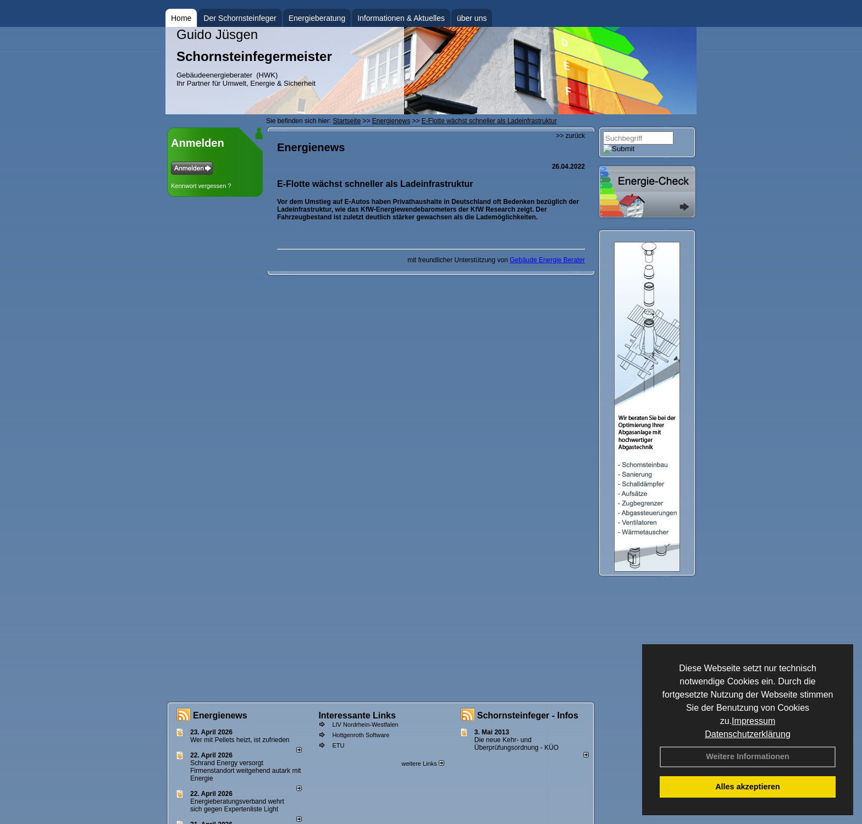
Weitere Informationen (747, 756)
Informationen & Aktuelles (401, 18)
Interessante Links (357, 715)
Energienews (220, 715)
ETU (338, 745)
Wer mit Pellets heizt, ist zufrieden (240, 740)
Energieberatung (317, 18)
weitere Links (422, 763)
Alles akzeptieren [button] (747, 786)
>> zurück (570, 136)
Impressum (753, 721)
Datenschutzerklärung (748, 734)
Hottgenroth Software (360, 735)
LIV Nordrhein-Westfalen (365, 724)
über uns (472, 18)
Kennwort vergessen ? (201, 186)
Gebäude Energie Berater (547, 260)
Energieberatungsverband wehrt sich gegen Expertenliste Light (237, 805)
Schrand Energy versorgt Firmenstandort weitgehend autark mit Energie (245, 770)
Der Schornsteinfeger (239, 18)
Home (181, 18)
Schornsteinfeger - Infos (527, 715)
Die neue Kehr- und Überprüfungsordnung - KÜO (516, 743)
